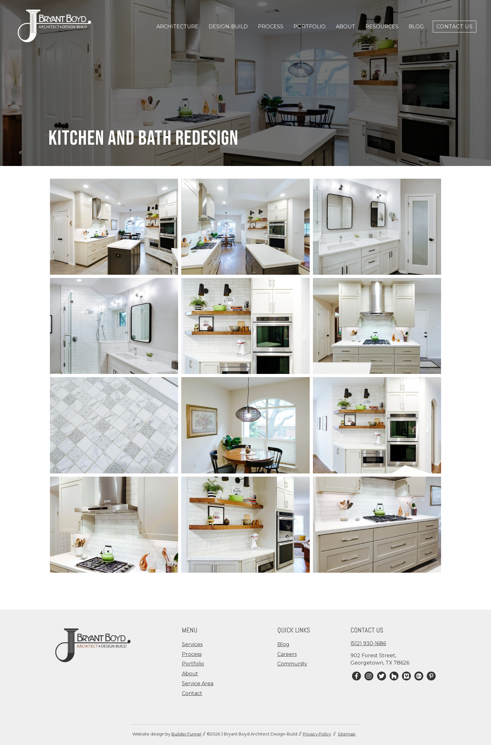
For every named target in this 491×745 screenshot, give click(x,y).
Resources (381, 27)
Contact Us (454, 27)
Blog (416, 27)
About (345, 27)
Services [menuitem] (192, 644)
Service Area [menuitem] (197, 683)
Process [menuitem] (192, 654)
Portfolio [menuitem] (193, 664)
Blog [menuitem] (283, 644)
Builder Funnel (186, 733)
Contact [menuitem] (192, 693)
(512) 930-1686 (368, 643)
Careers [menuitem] (287, 654)
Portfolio (310, 27)
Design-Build (228, 27)
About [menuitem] (190, 674)
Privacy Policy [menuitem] (317, 733)
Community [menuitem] (292, 664)
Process (270, 27)
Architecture (177, 27)
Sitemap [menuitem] (347, 733)
